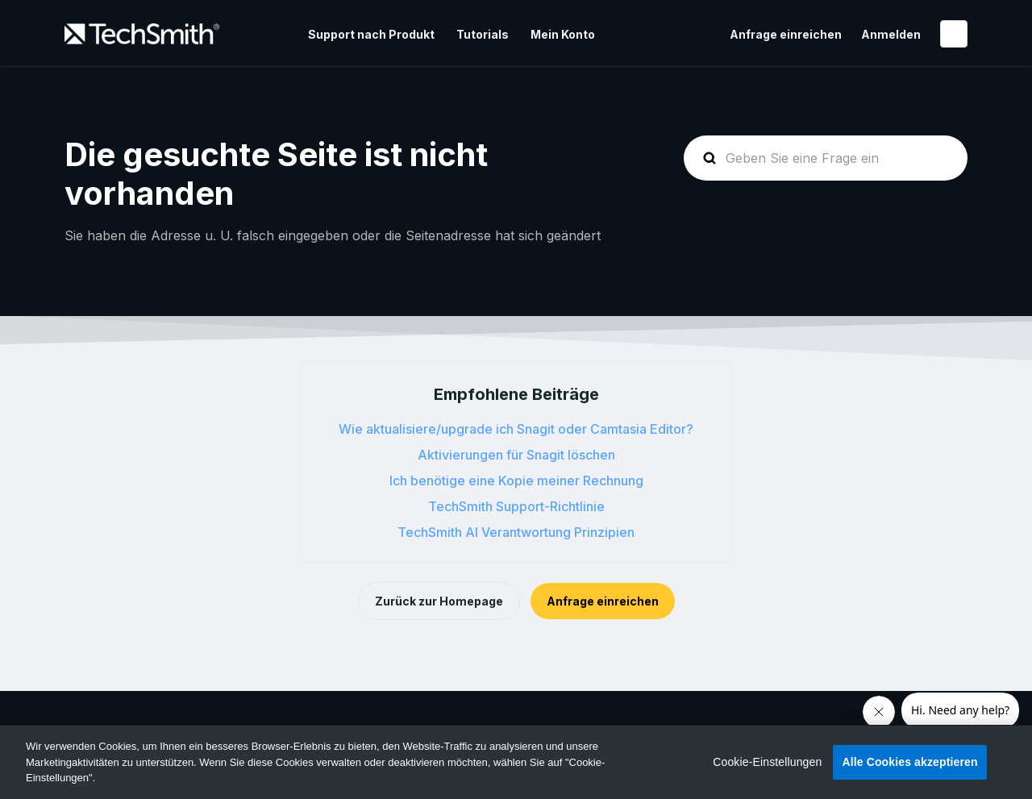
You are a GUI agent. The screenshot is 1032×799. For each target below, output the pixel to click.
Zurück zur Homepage (439, 601)
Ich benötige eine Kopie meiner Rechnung (516, 480)
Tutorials (482, 34)
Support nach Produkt (371, 34)
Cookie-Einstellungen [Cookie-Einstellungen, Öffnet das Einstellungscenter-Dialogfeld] (767, 761)
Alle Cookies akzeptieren (909, 761)
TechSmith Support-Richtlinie (516, 506)
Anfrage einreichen (786, 34)
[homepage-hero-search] (826, 158)
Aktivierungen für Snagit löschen (516, 455)
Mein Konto (563, 34)
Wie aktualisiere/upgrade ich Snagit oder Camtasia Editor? (516, 429)
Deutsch (954, 34)
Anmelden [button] (891, 34)
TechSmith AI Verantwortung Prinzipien (516, 532)
